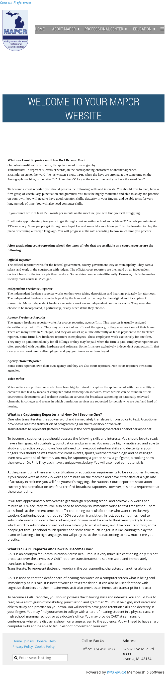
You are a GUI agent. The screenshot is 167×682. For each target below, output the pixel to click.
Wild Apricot (116, 672)
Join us (29, 641)
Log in (159, 12)
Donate (41, 641)
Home (17, 641)
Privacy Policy (23, 646)
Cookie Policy (45, 646)
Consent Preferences (16, 2)
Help (52, 641)
